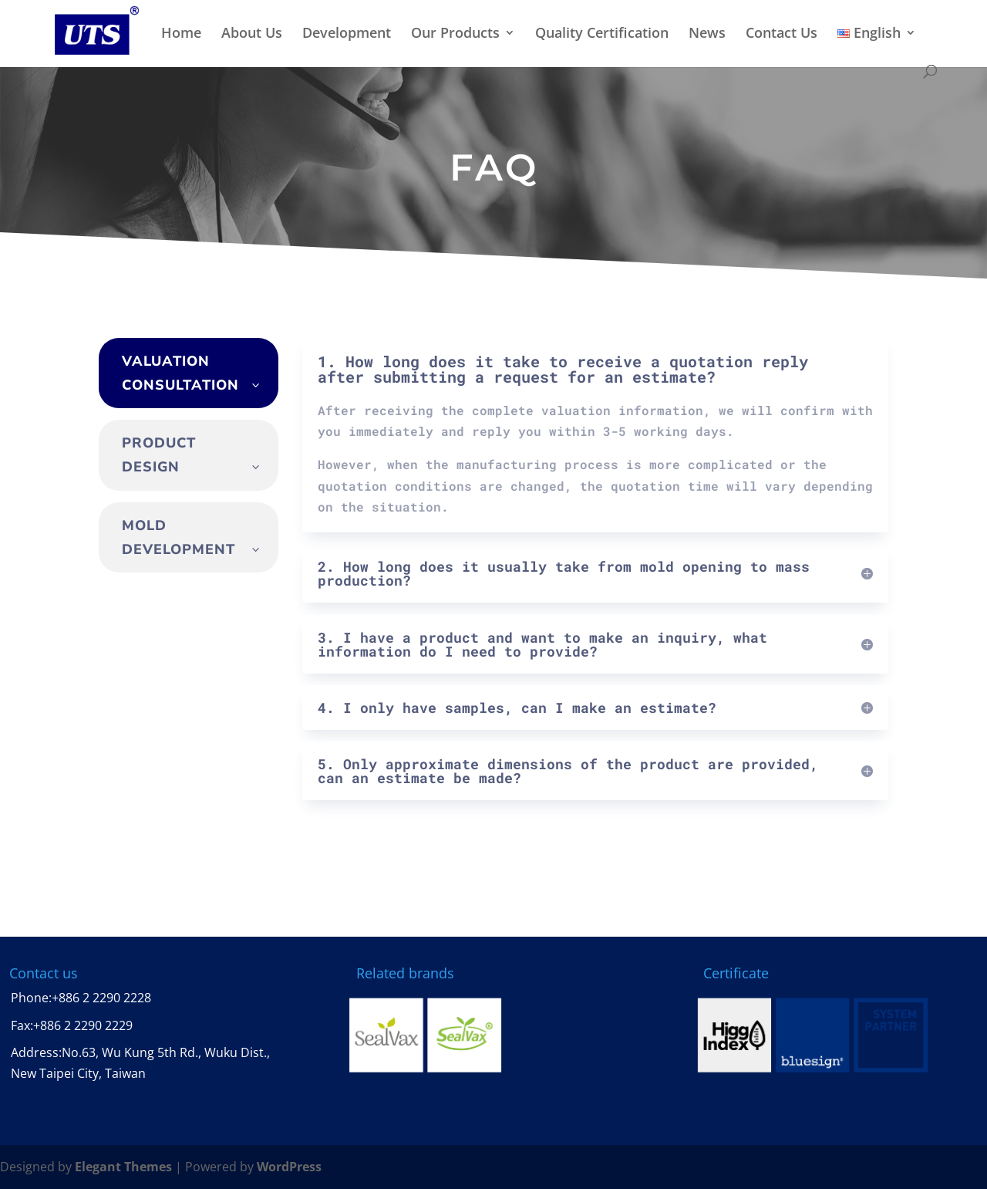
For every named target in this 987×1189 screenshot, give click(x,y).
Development (346, 33)
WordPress (289, 1166)
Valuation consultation (180, 373)
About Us (251, 33)
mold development (178, 537)
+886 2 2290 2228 (101, 997)
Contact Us (781, 33)
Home (181, 33)
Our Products (455, 33)
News (707, 33)
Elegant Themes (123, 1166)
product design (159, 455)
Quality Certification (602, 33)
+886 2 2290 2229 (83, 1025)
